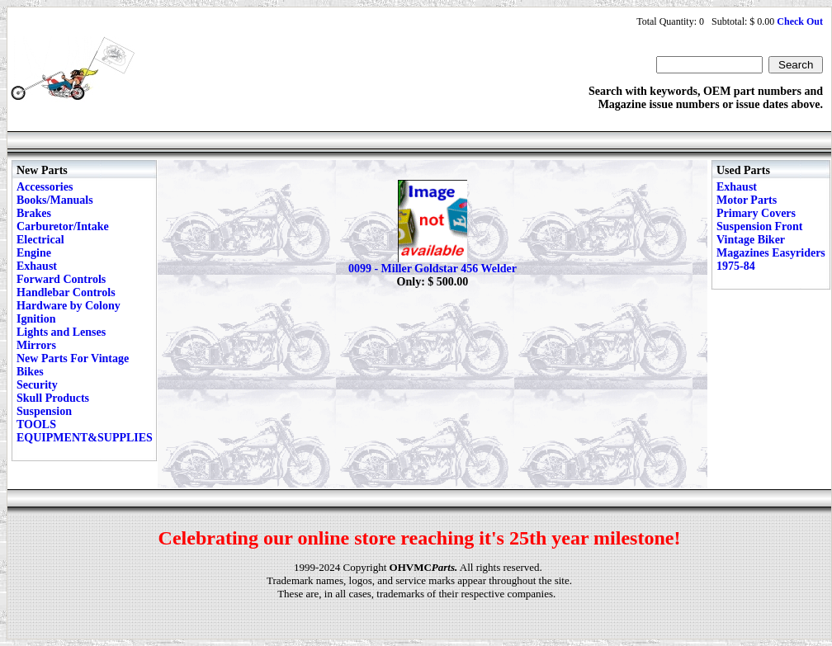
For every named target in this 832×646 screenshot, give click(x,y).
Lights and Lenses (61, 332)
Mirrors (36, 345)
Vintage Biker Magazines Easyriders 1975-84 (770, 252)
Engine (34, 253)
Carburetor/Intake (63, 226)
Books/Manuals (55, 200)
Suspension (44, 411)
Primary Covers (756, 213)
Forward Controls (61, 279)
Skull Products (53, 398)
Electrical (40, 239)
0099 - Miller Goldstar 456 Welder (432, 268)
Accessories (45, 187)
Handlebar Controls (66, 292)
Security (37, 385)
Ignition (36, 319)
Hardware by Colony (69, 305)
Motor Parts (746, 200)
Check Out (800, 21)
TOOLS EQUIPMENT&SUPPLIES (85, 431)
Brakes (34, 213)
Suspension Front (759, 226)
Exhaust (37, 266)
